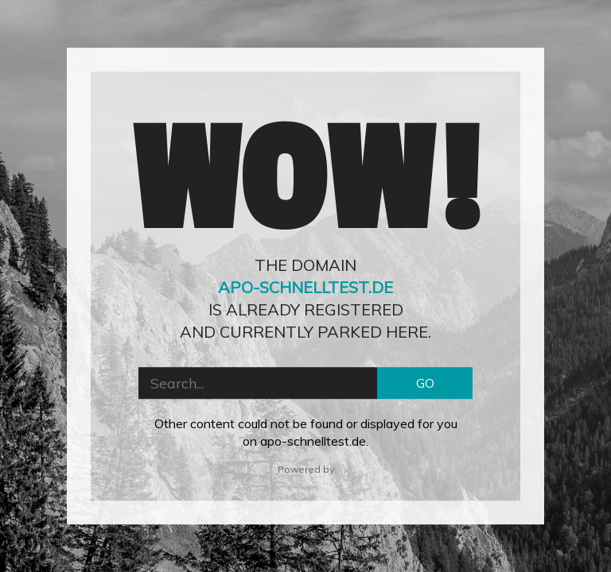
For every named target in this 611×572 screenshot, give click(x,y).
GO (425, 383)
